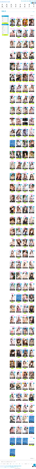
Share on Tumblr (34, 2)
